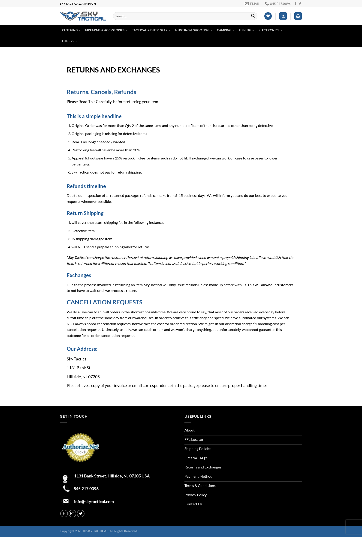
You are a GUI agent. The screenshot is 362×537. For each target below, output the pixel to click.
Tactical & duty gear (151, 30)
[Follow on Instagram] (72, 513)
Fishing (246, 30)
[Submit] (253, 16)
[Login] (283, 16)
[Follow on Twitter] (300, 3)
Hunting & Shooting (193, 30)
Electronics (270, 30)
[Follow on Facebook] (295, 3)
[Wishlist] (268, 16)
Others (69, 41)
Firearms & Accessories (106, 30)
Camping (226, 30)
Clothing (71, 30)
